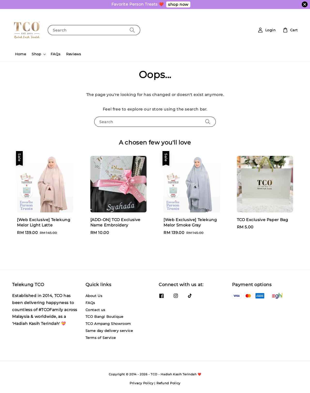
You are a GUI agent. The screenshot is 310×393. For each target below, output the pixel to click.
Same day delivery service (109, 331)
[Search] (132, 30)
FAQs (55, 54)
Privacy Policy (142, 383)
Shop (36, 54)
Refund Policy (168, 383)
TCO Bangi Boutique (104, 316)
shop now (178, 4)
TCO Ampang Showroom (108, 323)
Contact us (95, 310)
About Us (93, 296)
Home (20, 54)
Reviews (73, 54)
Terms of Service (100, 338)
